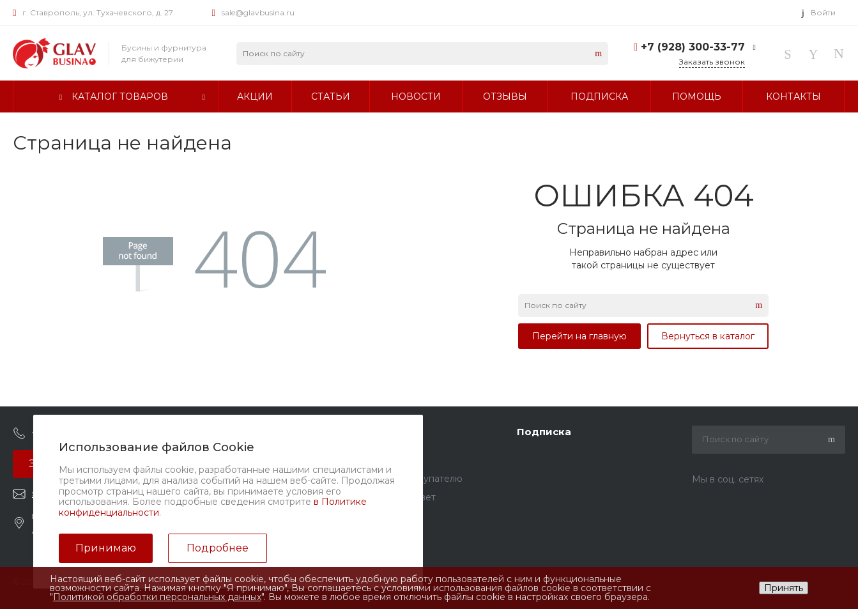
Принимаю (105, 548)
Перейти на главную (579, 336)
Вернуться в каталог (708, 336)
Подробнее (218, 548)
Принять (783, 588)
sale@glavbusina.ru (258, 12)
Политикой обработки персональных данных (157, 597)
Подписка (544, 432)
